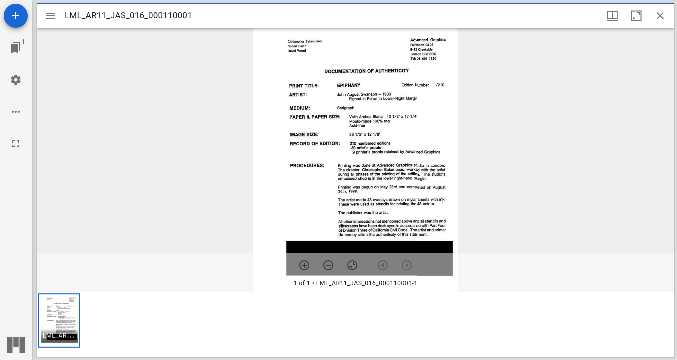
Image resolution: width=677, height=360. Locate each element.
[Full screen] (16, 144)
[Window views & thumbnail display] (612, 16)
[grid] (355, 324)
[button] (59, 321)
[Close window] (660, 16)
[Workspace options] (16, 112)
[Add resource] (16, 16)
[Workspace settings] (16, 80)
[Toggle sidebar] (51, 16)
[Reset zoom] (352, 266)
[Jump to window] (16, 48)
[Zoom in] (304, 266)
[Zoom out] (328, 266)
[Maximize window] (636, 16)
